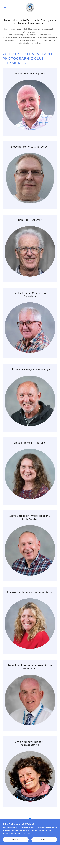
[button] (7, 7)
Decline (16, 839)
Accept (44, 839)
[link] (30, 7)
